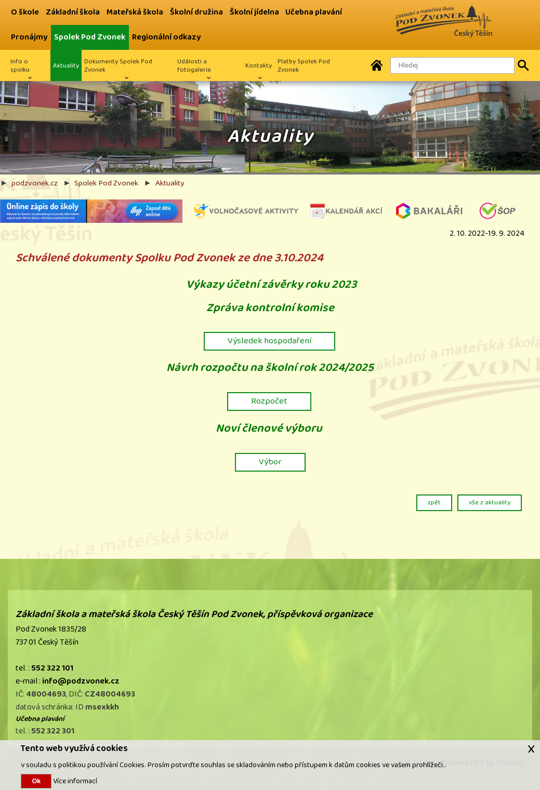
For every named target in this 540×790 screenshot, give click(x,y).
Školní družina (196, 12)
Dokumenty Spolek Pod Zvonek (118, 65)
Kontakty (258, 65)
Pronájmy (29, 37)
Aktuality (66, 65)
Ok (36, 781)
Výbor (270, 461)
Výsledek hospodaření (269, 340)
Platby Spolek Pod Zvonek (304, 65)
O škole (25, 12)
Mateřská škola (135, 12)
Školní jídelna (254, 12)
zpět (434, 502)
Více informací (74, 781)
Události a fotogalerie (194, 65)
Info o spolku (20, 65)
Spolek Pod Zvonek (89, 37)
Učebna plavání (313, 12)
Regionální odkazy (166, 37)
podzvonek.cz (34, 183)
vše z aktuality (489, 502)
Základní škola (73, 12)
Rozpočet (269, 401)
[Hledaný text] (452, 65)
